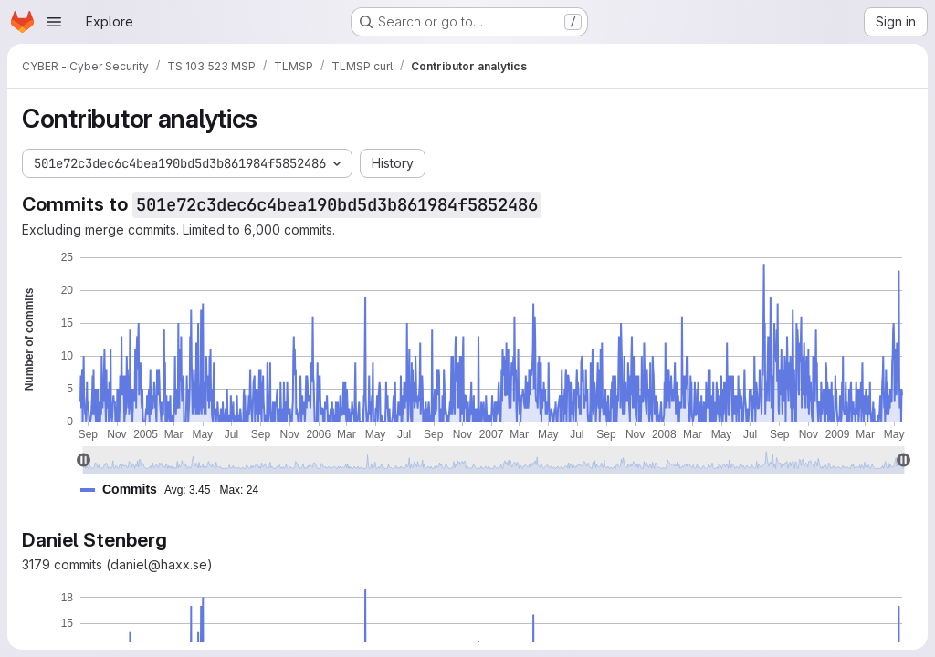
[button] (176, 489)
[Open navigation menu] (53, 21)
